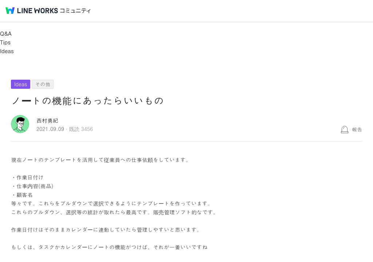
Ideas (7, 51)
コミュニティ (75, 10)
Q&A (6, 33)
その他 (42, 84)
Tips (5, 42)
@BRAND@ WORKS (31, 10)
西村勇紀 (47, 120)
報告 (357, 129)
